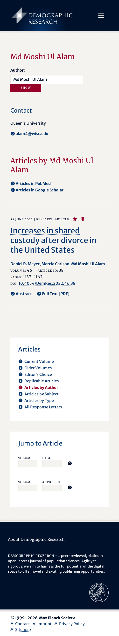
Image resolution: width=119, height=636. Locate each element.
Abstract (24, 293)
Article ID (52, 482)
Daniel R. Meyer (25, 263)
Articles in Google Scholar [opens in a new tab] (39, 190)
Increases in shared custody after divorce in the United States (53, 240)
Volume (25, 458)
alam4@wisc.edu (32, 133)
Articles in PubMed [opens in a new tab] (33, 183)
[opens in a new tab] (99, 592)
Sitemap (23, 629)
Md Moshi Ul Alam (88, 263)
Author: (17, 70)
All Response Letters (43, 407)
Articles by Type (39, 400)
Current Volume (39, 361)
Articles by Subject (41, 394)
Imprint (44, 623)
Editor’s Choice (38, 374)
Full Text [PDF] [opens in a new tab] (56, 293)
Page (46, 458)
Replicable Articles (41, 381)
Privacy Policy (72, 623)
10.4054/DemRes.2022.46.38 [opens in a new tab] (47, 283)
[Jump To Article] (69, 463)
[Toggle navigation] (101, 15)
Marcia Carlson (55, 263)
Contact (22, 623)
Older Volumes (38, 367)
